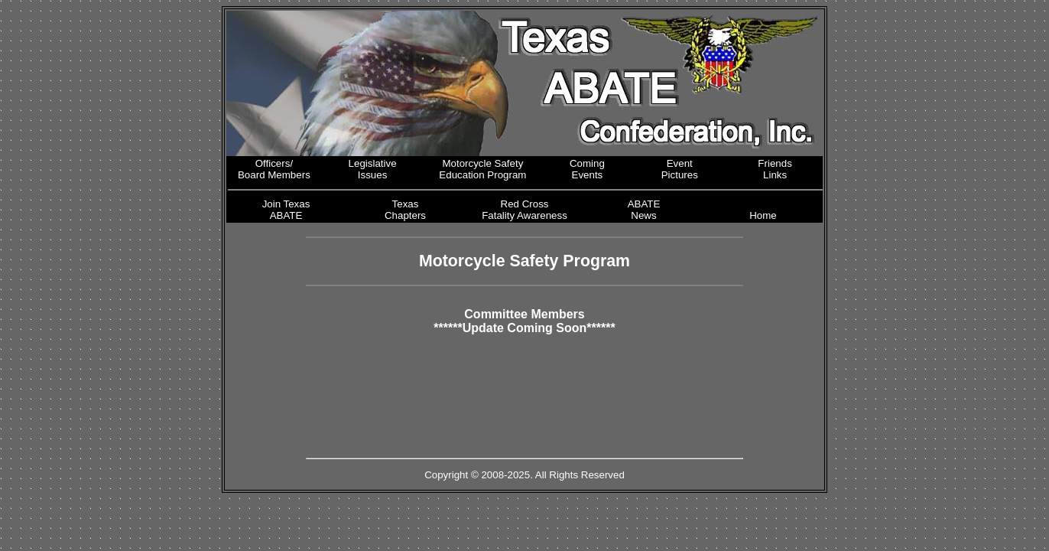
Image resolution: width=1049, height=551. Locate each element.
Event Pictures (679, 169)
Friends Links (774, 169)
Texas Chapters (405, 209)
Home (763, 215)
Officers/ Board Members (274, 169)
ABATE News (644, 209)
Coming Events (587, 169)
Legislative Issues (373, 169)
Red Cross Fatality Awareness (524, 209)
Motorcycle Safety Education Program (482, 169)
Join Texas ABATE (286, 209)
